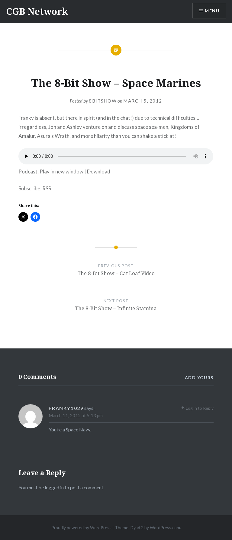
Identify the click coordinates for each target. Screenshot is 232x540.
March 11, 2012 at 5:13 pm (76, 415)
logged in (54, 487)
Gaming (78, 69)
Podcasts (105, 69)
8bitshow (103, 100)
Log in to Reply (200, 408)
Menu (212, 10)
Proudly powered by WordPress (81, 527)
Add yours (199, 377)
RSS (46, 188)
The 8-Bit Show (143, 69)
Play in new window (61, 171)
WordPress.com (165, 527)
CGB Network (37, 11)
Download (98, 171)
